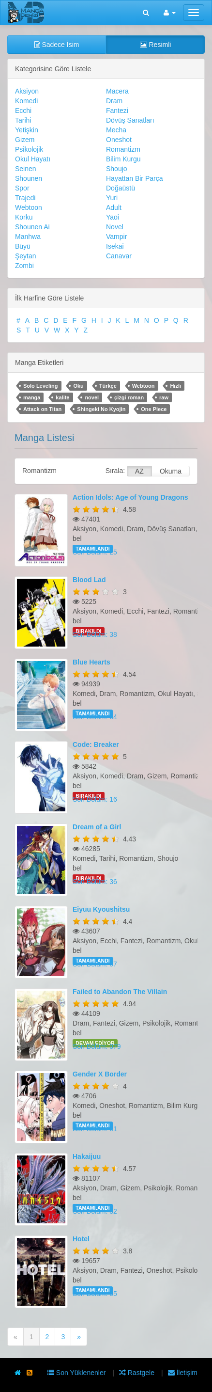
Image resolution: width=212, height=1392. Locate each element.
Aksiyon (27, 91)
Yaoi (112, 217)
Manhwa (28, 236)
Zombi (24, 265)
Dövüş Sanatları (130, 120)
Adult (113, 207)
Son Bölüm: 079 (97, 1046)
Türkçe (108, 386)
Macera (117, 91)
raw (163, 397)
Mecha (116, 130)
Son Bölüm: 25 (95, 552)
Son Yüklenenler (77, 1372)
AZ (139, 471)
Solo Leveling (40, 386)
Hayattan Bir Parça (134, 178)
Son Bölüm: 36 (95, 882)
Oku (78, 386)
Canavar (119, 256)
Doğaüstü (120, 188)
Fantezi (117, 110)
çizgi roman (129, 397)
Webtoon (28, 207)
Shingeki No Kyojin (101, 409)
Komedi (26, 101)
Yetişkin (26, 130)
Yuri (112, 198)
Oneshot (119, 139)
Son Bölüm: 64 (95, 717)
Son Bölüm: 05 (95, 1293)
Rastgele (137, 1372)
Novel (114, 227)
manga (31, 397)
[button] (169, 12)
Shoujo (116, 169)
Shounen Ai (32, 227)
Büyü (22, 246)
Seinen (25, 169)
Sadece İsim (56, 44)
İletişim (182, 1372)
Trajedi (25, 198)
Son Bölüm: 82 (95, 1211)
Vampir (116, 236)
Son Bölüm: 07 (95, 964)
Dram (114, 101)
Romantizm (123, 149)
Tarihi (23, 120)
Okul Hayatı (32, 159)
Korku (24, 217)
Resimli (155, 44)
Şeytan (25, 256)
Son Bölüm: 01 (95, 1129)
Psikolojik (29, 149)
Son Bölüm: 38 (95, 634)
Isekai (115, 246)
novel (92, 397)
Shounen (28, 178)
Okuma (171, 471)
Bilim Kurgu (123, 159)
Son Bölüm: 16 (95, 799)
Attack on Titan (42, 409)
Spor (22, 188)
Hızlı (175, 386)
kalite (62, 397)
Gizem (24, 139)
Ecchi (23, 110)
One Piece (154, 409)
